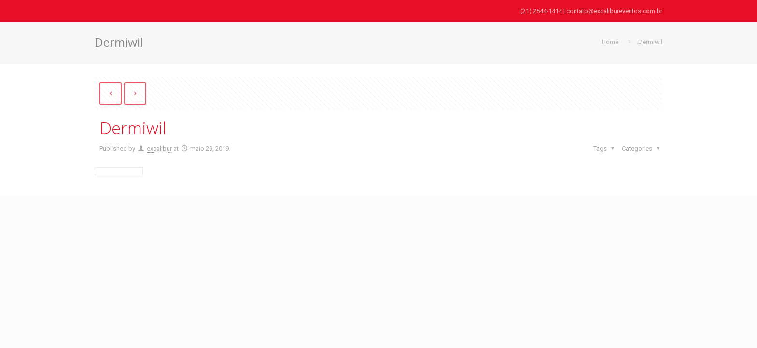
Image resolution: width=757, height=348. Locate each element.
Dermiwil (650, 41)
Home (610, 41)
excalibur (159, 148)
